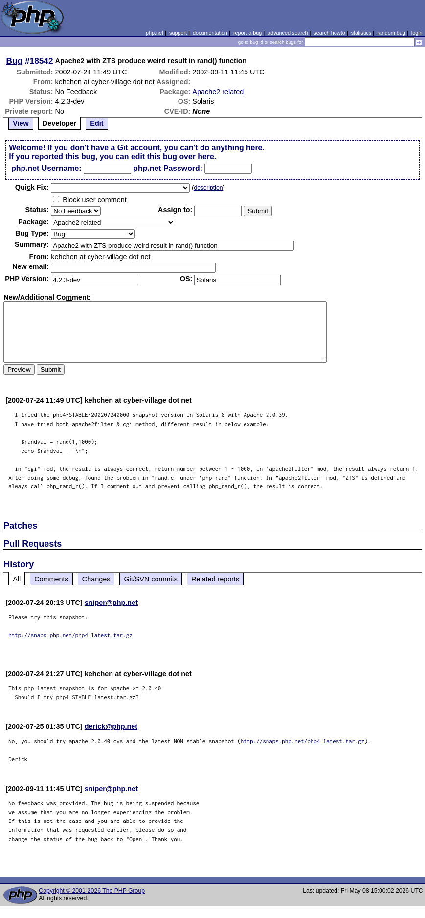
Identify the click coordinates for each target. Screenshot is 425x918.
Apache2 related (218, 92)
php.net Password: (167, 168)
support (178, 33)
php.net (154, 33)
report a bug (247, 33)
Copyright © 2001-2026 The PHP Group (92, 890)
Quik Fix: (32, 187)
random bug (391, 33)
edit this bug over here (172, 156)
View (21, 123)
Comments (51, 579)
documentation (210, 33)
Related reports (215, 579)
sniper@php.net (111, 602)
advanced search (288, 33)
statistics (361, 33)
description (208, 187)
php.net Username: (46, 168)
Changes (96, 579)
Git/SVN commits (151, 579)
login (417, 33)
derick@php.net (111, 726)
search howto (329, 33)
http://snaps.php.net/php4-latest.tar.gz (70, 635)
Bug (14, 61)
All (17, 579)
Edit (96, 123)
